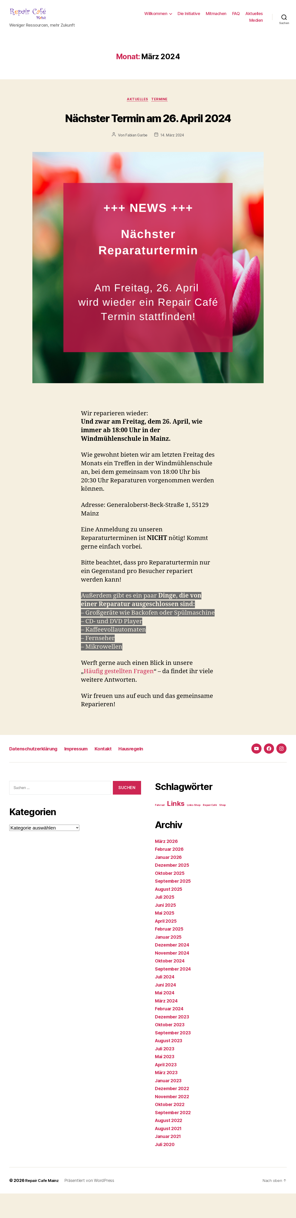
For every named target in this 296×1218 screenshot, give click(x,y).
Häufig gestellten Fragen (119, 696)
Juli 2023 (166, 1073)
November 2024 (174, 977)
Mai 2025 (165, 937)
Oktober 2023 (171, 1049)
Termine (161, 107)
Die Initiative (189, 17)
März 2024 (167, 1025)
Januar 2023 (169, 1105)
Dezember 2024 (173, 969)
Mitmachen (216, 17)
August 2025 (170, 913)
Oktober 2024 (171, 985)
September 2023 (174, 1057)
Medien (256, 23)
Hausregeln (151, 773)
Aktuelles (254, 17)
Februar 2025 (170, 953)
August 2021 (170, 1153)
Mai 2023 (165, 1081)
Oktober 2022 (171, 1129)
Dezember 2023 (173, 1041)
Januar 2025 (169, 961)
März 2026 (167, 866)
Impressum (88, 773)
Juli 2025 (166, 921)
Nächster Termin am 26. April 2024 (148, 133)
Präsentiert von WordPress (92, 1205)
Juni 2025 (166, 929)
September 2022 (174, 1137)
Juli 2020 (166, 1169)
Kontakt (120, 773)
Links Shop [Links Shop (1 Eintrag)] (193, 829)
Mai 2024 (166, 1017)
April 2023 (167, 1089)
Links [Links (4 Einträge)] (176, 828)
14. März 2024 (172, 159)
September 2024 (174, 993)
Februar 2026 (170, 873)
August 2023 (170, 1065)
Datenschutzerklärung (38, 773)
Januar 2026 (169, 882)
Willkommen (155, 17)
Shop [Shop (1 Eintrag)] (222, 829)
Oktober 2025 (171, 897)
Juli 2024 (166, 1001)
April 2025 (167, 945)
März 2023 (167, 1097)
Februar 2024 (170, 1033)
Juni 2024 (166, 1009)
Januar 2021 (169, 1161)
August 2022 (170, 1145)
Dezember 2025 (173, 889)
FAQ (236, 17)
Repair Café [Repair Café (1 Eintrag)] (210, 829)
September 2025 (174, 905)
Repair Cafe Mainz (43, 1205)
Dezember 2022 (173, 1113)
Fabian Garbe (136, 159)
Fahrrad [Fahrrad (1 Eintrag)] (159, 829)
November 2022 (173, 1121)
